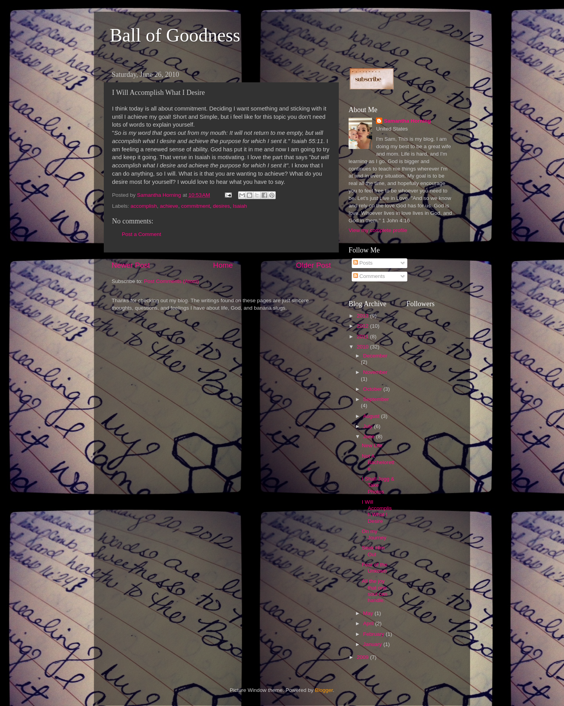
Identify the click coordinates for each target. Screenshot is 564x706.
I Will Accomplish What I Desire (377, 511)
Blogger (324, 690)
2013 (363, 316)
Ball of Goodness (175, 35)
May (368, 613)
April (369, 623)
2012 (363, 326)
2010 (363, 347)
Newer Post (131, 265)
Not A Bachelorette (378, 462)
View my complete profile (378, 230)
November (375, 372)
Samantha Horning (407, 121)
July (368, 426)
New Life (372, 445)
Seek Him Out (373, 551)
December (375, 356)
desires (221, 206)
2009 (363, 657)
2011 (363, 336)
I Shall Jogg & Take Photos (378, 485)
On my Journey (374, 534)
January (373, 644)
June (369, 436)
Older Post (313, 265)
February (374, 634)
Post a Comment (141, 234)
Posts (363, 263)
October (373, 389)
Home (223, 265)
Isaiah (240, 206)
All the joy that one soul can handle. (374, 590)
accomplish (143, 206)
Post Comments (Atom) (171, 281)
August (372, 416)
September (376, 399)
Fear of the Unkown (374, 568)
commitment (195, 206)
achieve (169, 206)
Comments (369, 276)
